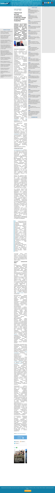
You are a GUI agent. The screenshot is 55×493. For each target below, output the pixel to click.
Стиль (15, 5)
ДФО (25, 1)
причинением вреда (18, 363)
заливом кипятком (18, 361)
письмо (15, 334)
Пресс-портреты (14, 6)
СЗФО (31, 0)
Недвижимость (20, 5)
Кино (12, 5)
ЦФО (33, 0)
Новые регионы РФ (29, 1)
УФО (21, 1)
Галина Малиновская (21, 433)
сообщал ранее (20, 292)
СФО (23, 1)
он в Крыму (16, 134)
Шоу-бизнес (25, 5)
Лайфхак (29, 5)
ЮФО (37, 0)
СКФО (40, 0)
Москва (16, 0)
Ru (51, 0)
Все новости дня (34, 117)
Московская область (21, 0)
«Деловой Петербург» (18, 149)
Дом (17, 5)
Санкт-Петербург (27, 0)
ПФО (35, 0)
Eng (54, 0)
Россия (13, 0)
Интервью (33, 5)
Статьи (36, 5)
